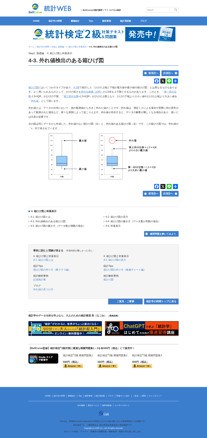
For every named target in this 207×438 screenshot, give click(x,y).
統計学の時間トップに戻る (161, 301)
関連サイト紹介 (123, 396)
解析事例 (106, 21)
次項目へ (168, 73)
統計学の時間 (55, 21)
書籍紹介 (75, 21)
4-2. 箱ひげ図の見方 (117, 216)
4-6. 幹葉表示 (113, 226)
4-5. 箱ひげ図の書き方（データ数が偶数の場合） (58, 226)
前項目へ (153, 73)
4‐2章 (76, 87)
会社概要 (81, 405)
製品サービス (93, 405)
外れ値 (34, 101)
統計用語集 (125, 21)
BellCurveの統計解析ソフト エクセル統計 (102, 10)
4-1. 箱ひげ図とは (40, 216)
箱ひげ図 (33, 87)
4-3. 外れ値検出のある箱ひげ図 (48, 221)
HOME (36, 21)
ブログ (143, 21)
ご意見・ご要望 (125, 301)
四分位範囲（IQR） (92, 92)
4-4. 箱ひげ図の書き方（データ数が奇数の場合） (133, 221)
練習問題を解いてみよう (163, 233)
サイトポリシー (155, 396)
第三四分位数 (71, 96)
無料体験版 (107, 405)
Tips (91, 21)
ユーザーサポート (122, 405)
